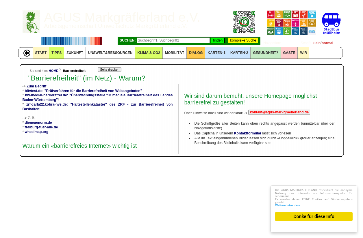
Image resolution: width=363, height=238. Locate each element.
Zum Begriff (36, 86)
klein (317, 43)
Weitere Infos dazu (296, 204)
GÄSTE (289, 53)
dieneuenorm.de (38, 123)
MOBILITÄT (174, 53)
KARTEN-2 (239, 53)
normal (328, 43)
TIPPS (56, 53)
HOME (53, 70)
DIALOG (196, 53)
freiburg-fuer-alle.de (41, 127)
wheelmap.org (37, 132)
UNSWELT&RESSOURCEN (110, 53)
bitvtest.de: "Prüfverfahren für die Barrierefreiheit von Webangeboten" (83, 91)
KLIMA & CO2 (148, 53)
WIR (303, 53)
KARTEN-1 (216, 53)
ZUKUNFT (74, 53)
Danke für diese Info (315, 216)
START (41, 53)
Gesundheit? (265, 53)
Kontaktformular (248, 133)
